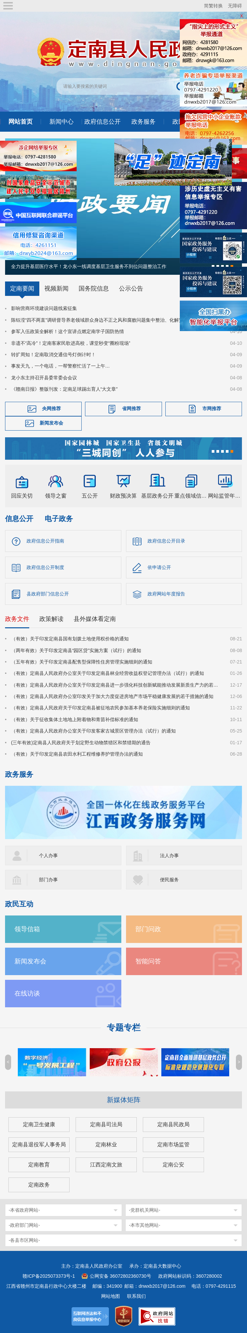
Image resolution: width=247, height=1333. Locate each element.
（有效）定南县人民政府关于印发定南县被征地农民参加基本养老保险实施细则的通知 (100, 707)
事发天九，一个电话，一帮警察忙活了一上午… (60, 366)
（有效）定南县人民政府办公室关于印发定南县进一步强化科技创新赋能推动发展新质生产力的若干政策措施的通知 (116, 685)
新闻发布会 (51, 423)
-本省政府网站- (24, 1210)
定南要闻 (22, 288)
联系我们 (136, 1296)
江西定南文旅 (106, 1164)
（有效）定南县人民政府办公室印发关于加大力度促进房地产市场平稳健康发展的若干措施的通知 (112, 696)
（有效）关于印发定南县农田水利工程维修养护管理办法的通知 (77, 754)
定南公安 (173, 1164)
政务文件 (17, 619)
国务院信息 (94, 288)
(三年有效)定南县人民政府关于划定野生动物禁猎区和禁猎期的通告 (81, 742)
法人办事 (169, 855)
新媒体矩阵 (123, 1099)
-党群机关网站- (144, 1210)
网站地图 (110, 1296)
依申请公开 (159, 567)
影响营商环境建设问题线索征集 (44, 308)
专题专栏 (123, 1027)
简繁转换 (213, 5)
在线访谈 (27, 993)
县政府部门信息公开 (48, 593)
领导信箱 (27, 929)
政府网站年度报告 (166, 593)
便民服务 (169, 879)
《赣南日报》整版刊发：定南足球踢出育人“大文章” (64, 389)
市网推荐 (211, 408)
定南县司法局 (106, 1124)
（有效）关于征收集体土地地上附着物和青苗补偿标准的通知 (74, 719)
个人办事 (48, 855)
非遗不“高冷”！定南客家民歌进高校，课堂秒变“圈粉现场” (70, 343)
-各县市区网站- (24, 1240)
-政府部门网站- (24, 1225)
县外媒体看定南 (95, 619)
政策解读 (51, 619)
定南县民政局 (173, 1124)
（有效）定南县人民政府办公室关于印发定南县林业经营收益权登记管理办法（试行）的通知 (107, 673)
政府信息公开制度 (45, 567)
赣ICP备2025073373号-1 (49, 1276)
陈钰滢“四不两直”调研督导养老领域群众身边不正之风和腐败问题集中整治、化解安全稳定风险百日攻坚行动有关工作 (116, 320)
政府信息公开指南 (45, 541)
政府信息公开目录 (166, 541)
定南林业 (106, 1144)
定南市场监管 (173, 1144)
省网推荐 (131, 408)
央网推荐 (51, 408)
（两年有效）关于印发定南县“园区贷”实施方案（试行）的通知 (76, 650)
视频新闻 (56, 288)
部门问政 (148, 929)
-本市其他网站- (144, 1225)
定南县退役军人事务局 (39, 1144)
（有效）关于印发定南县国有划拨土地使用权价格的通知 (70, 638)
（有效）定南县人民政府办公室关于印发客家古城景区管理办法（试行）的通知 (93, 731)
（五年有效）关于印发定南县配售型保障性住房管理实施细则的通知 (81, 661)
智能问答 (148, 961)
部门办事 (48, 879)
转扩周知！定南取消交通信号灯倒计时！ (53, 354)
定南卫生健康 (39, 1124)
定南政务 (39, 1185)
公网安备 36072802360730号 (120, 1276)
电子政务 (59, 518)
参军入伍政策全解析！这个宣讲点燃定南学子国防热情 (67, 331)
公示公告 (131, 288)
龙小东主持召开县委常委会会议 (44, 377)
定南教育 (39, 1164)
